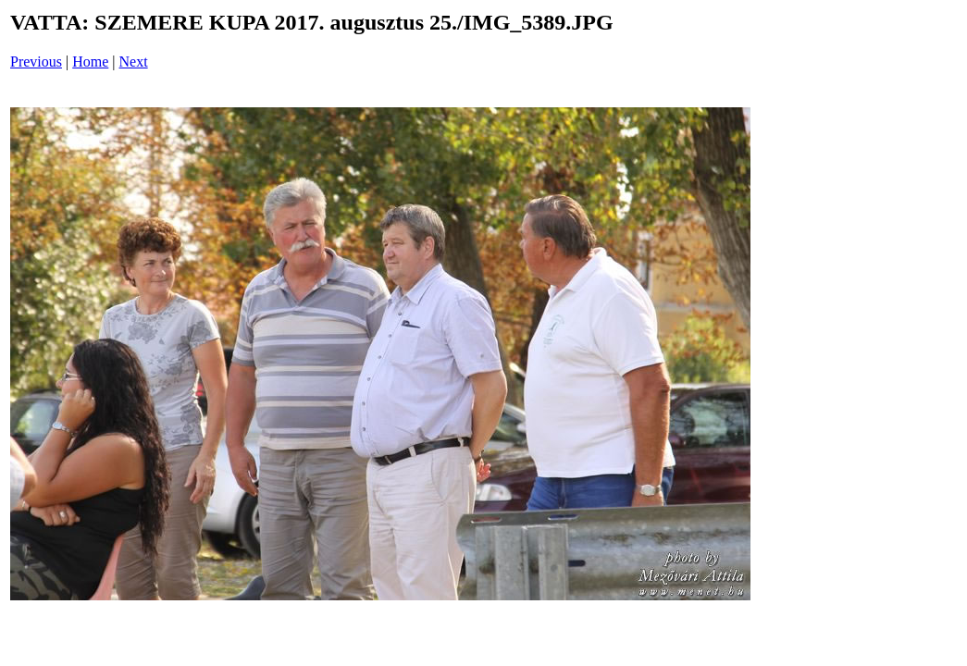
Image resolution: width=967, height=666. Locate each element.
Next (133, 61)
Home (90, 61)
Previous (36, 61)
